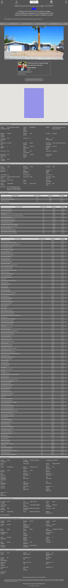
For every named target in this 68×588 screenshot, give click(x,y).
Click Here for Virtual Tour (34, 80)
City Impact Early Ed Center (6, 433)
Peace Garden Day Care (5, 423)
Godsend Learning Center (6, 339)
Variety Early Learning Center (6, 412)
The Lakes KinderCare (5, 364)
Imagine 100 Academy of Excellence (8, 220)
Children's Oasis (4, 317)
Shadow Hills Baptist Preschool (7, 320)
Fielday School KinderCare (6, 383)
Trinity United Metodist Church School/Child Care (10, 244)
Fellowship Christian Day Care (7, 332)
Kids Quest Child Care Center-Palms (8, 351)
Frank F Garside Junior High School (8, 199)
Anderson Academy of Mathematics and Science (10, 353)
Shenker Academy (4, 417)
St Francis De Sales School (6, 258)
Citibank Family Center (5, 390)
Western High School (5, 200)
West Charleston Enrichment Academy (8, 292)
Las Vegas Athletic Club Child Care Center (9, 450)
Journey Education (4, 287)
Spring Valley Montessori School (7, 294)
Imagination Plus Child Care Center (8, 357)
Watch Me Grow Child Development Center (9, 410)
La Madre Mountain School (6, 350)
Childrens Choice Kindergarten (7, 426)
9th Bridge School (4, 435)
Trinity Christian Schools (6, 424)
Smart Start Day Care (5, 376)
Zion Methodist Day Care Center (7, 416)
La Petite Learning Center (6, 436)
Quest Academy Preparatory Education (8, 231)
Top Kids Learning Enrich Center (7, 407)
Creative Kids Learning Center (7, 301)
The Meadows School (5, 372)
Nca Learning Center (5, 305)
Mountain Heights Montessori (7, 310)
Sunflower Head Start (5, 365)
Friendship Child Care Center (6, 327)
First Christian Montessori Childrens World (9, 331)
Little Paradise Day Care (5, 442)
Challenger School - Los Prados (7, 443)
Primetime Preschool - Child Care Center (9, 265)
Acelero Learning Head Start (6, 358)
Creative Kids (3, 278)
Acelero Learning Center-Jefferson (8, 414)
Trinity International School (6, 419)
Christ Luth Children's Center (6, 247)
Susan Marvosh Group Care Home (7, 341)
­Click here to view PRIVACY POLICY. (12, 581)
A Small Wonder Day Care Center (7, 246)
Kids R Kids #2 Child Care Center (7, 384)
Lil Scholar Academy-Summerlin (7, 409)
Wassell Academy (4, 285)
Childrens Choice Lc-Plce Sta (6, 337)
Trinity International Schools (6, 268)
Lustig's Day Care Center (5, 252)
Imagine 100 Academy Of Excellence (8, 219)
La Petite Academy (4, 343)
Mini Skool (3, 370)
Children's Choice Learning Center (7, 311)
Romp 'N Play (3, 308)
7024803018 (32, 127)
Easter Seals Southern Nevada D (7, 254)
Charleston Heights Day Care (6, 251)
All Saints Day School (5, 272)
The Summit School (5, 360)
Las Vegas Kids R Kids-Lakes (6, 346)
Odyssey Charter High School (6, 210)
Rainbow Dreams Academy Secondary (8, 229)
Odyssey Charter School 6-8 (6, 212)
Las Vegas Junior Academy (6, 256)
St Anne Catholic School (5, 452)
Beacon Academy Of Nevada (6, 217)
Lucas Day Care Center (5, 259)
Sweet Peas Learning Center (6, 277)
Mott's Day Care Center (5, 289)
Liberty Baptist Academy (6, 284)
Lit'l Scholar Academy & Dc (6, 275)
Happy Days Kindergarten (6, 291)
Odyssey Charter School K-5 (6, 208)
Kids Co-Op (3, 396)
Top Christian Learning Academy (7, 405)
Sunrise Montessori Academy (6, 261)
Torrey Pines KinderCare (5, 336)
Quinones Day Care (4, 282)
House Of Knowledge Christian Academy (9, 402)
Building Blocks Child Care (6, 395)
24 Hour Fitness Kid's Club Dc (6, 266)
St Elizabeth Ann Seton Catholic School (8, 348)
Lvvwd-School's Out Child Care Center (8, 280)
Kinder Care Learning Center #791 (7, 334)
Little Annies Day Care (5, 355)
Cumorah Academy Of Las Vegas (7, 249)
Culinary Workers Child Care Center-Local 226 (10, 374)
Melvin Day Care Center (5, 240)
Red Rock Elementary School (6, 197)
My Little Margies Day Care (6, 299)
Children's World (4, 306)
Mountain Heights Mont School (7, 324)
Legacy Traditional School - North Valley (9, 233)
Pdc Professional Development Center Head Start (11, 315)
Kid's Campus (3, 445)
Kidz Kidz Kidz (3, 367)
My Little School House (5, 329)
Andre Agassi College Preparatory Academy (9, 224)
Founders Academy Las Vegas (6, 222)
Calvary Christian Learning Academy (8, 318)
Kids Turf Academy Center (6, 388)
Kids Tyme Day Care (5, 377)
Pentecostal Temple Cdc (6, 403)
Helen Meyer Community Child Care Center (9, 379)
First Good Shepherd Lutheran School (8, 454)
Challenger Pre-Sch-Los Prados (7, 428)
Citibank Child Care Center (6, 391)
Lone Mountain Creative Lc (6, 429)
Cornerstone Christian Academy (7, 273)
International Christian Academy (7, 322)
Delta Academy (4, 213)
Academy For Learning (5, 440)
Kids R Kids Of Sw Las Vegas (6, 386)
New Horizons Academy (5, 263)
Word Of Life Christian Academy (7, 381)
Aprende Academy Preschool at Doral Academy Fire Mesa (12, 215)
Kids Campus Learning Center (7, 447)
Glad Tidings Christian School (7, 369)
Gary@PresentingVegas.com (25, 72)
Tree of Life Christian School (6, 303)
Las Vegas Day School (5, 296)
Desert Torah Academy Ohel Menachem (8, 270)
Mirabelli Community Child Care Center (8, 242)
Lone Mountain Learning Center (7, 431)
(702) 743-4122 (21, 74)
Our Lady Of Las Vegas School (6, 298)
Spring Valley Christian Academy (7, 393)
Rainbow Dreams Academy (6, 227)
